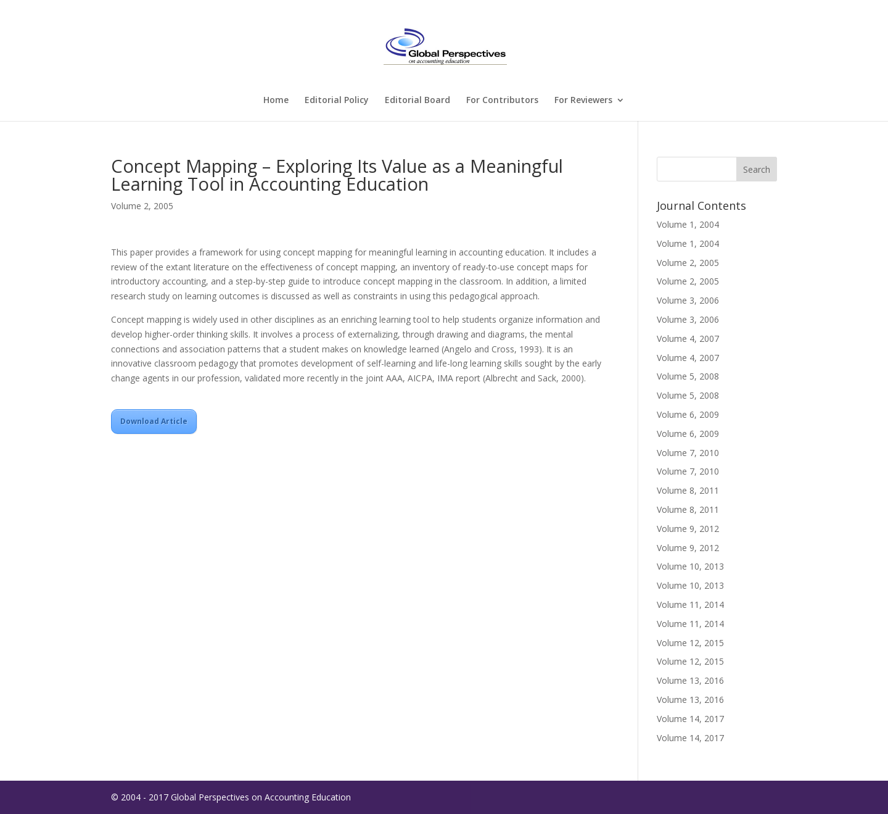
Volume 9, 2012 (688, 528)
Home (276, 101)
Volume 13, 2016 (690, 680)
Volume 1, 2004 (688, 224)
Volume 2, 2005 (142, 206)
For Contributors (502, 101)
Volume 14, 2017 (690, 719)
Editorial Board (417, 101)
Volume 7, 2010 (688, 453)
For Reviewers (583, 101)
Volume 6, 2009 (688, 414)
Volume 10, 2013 (690, 566)
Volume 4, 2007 (688, 338)
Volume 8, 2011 (688, 490)
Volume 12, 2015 (690, 643)
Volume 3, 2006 (688, 300)
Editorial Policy (337, 101)
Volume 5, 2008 (688, 376)
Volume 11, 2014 (690, 604)
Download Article (153, 421)
